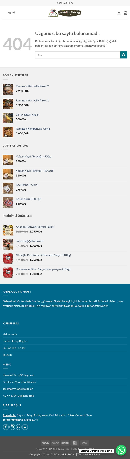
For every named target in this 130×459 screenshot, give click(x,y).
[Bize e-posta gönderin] (19, 427)
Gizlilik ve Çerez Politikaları (19, 382)
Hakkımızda (10, 334)
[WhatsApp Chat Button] (121, 450)
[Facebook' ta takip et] (6, 427)
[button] (9, 12)
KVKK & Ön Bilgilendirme (18, 395)
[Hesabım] (119, 13)
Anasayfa (42, 449)
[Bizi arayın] (25, 427)
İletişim (7, 354)
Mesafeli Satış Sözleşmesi (18, 375)
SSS (67, 449)
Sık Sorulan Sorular (14, 347)
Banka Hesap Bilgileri (15, 341)
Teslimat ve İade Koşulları (18, 388)
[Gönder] (123, 54)
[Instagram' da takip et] (12, 427)
